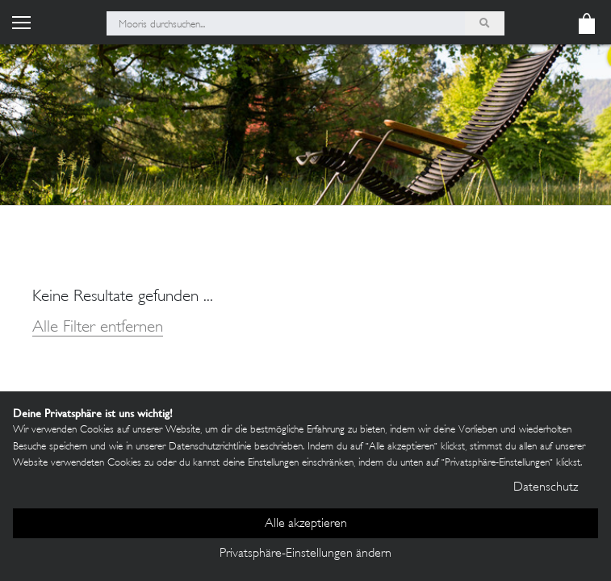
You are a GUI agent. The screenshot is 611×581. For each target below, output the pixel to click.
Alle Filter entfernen (97, 328)
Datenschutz (545, 488)
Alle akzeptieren (306, 524)
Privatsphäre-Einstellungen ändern (305, 554)
